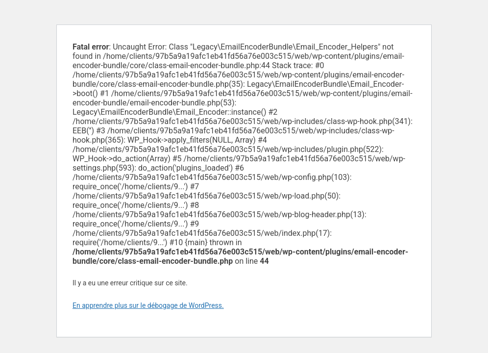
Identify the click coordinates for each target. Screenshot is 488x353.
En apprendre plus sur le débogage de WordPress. (148, 305)
